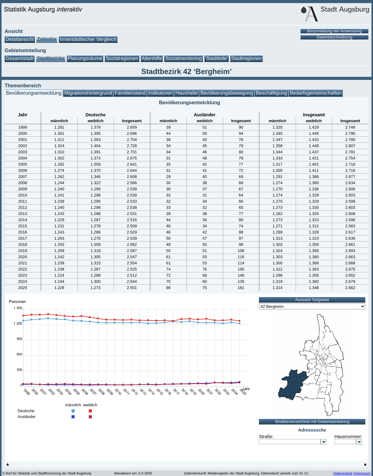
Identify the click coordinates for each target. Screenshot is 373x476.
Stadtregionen (246, 58)
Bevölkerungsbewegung (226, 93)
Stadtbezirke (50, 58)
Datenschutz (342, 473)
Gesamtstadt (20, 58)
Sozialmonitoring (183, 58)
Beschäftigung (271, 93)
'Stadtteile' (216, 58)
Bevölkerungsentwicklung (34, 93)
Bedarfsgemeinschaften (316, 93)
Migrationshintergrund (88, 93)
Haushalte (186, 93)
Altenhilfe (152, 58)
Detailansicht (20, 39)
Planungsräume (85, 58)
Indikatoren (160, 93)
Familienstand (130, 93)
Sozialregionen (122, 58)
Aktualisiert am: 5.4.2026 (133, 473)
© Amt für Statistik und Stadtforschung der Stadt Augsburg (46, 473)
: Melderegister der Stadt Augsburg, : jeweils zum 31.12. (246, 473)
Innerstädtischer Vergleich (88, 39)
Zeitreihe (46, 39)
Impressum (362, 473)
